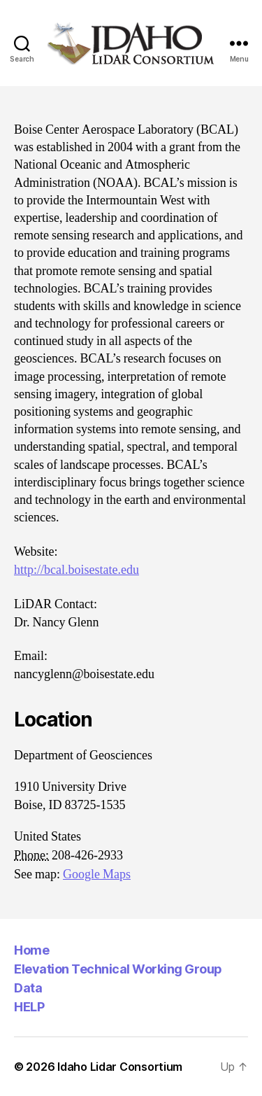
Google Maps (97, 874)
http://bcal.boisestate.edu (76, 570)
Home (31, 950)
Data (28, 988)
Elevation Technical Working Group (118, 969)
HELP (29, 1006)
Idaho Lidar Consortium (119, 1067)
